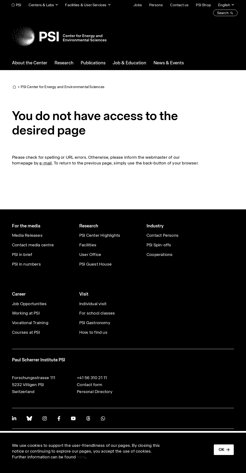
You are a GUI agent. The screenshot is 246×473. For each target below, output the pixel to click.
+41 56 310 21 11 (92, 377)
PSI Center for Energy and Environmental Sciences (63, 87)
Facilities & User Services (85, 5)
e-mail (45, 163)
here (81, 457)
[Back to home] (59, 36)
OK (221, 449)
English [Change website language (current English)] (224, 5)
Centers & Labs (41, 5)
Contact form (89, 384)
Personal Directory (94, 391)
